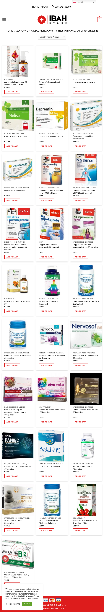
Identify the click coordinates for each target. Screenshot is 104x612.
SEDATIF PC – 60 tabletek (49, 466)
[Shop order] (52, 37)
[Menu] (4, 19)
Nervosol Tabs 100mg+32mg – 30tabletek (85, 356)
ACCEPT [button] (27, 604)
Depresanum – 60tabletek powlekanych (83, 137)
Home (35, 6)
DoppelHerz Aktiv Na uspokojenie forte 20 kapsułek (85, 245)
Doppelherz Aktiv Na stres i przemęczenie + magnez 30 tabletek (15, 247)
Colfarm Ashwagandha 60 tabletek (49, 83)
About (44, 6)
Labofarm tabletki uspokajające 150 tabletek (86, 302)
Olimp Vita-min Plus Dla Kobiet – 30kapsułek (52, 410)
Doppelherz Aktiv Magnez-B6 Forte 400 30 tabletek (51, 191)
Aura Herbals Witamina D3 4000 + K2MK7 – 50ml (15, 83)
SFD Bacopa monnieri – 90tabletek (82, 467)
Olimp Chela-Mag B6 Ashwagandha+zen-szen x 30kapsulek (15, 412)
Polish (78, 2)
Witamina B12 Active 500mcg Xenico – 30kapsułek (16, 576)
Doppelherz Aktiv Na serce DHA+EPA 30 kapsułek (84, 191)
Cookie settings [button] (13, 604)
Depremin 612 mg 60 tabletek (51, 136)
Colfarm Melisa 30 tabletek (84, 82)
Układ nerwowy (42, 30)
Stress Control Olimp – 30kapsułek (14, 521)
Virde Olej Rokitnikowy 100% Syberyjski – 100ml (85, 521)
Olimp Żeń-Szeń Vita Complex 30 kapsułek (85, 410)
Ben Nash (59, 608)
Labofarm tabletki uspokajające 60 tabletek (17, 356)
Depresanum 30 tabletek (14, 190)
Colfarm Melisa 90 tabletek (15, 136)
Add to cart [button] (12, 92)
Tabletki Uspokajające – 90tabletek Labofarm (48, 521)
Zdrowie (22, 30)
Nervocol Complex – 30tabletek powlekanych (52, 356)
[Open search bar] (9, 20)
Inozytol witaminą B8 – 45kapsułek (48, 302)
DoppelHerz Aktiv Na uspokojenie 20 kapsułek (49, 245)
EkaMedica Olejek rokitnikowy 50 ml (17, 302)
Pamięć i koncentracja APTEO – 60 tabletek (17, 467)
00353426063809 (63, 6)
